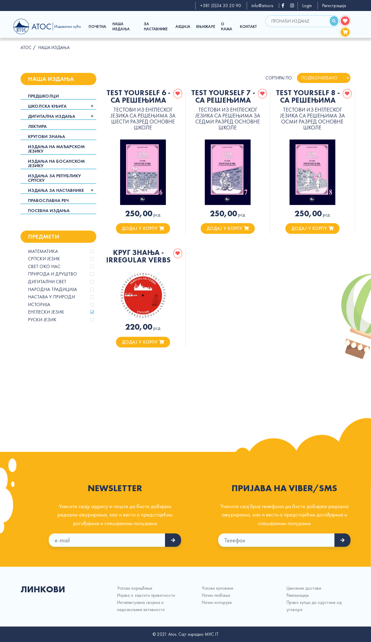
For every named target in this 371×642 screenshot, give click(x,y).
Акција (182, 26)
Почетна (97, 26)
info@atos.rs (262, 6)
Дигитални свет (47, 281)
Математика (43, 251)
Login (307, 6)
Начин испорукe (217, 602)
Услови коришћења (134, 588)
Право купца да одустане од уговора (314, 606)
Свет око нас (44, 266)
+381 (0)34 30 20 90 (220, 6)
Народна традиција (52, 289)
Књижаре (205, 26)
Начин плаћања (216, 595)
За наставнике (156, 26)
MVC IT (211, 634)
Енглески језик (46, 312)
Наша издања (121, 26)
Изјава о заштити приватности (146, 595)
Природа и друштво (52, 274)
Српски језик (44, 259)
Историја (39, 304)
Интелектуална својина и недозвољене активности (141, 606)
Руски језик (42, 319)
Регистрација (334, 6)
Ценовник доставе (304, 588)
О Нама (226, 26)
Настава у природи (51, 297)
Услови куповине (217, 588)
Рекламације (298, 595)
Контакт (248, 26)
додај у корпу (143, 228)
